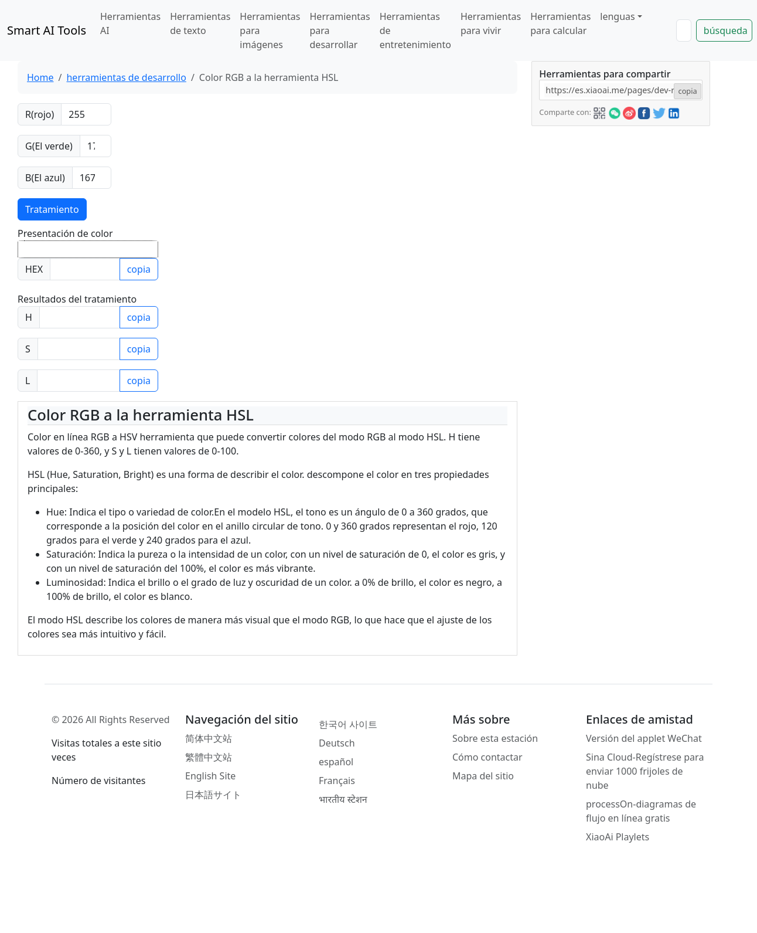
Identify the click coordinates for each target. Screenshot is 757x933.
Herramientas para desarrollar (340, 30)
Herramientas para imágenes (270, 30)
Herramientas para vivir (491, 23)
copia (139, 269)
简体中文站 (208, 738)
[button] (599, 111)
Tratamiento (52, 209)
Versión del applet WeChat (644, 738)
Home (40, 77)
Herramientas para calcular (560, 23)
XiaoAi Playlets (617, 836)
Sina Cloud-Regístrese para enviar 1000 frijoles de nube (645, 771)
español (336, 761)
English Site (210, 775)
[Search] (683, 30)
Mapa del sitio (483, 775)
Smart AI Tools (46, 30)
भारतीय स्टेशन (343, 799)
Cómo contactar (487, 757)
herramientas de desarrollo (126, 77)
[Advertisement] (619, 199)
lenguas (617, 16)
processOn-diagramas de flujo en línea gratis (641, 811)
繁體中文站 (208, 757)
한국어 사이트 (348, 724)
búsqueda (726, 30)
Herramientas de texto (200, 23)
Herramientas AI (130, 23)
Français (337, 780)
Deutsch (337, 743)
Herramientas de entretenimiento (415, 30)
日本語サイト (213, 794)
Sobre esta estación (495, 738)
